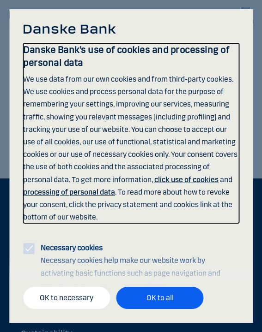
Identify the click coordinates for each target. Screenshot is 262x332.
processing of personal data (69, 192)
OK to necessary (66, 297)
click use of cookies (186, 179)
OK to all (160, 297)
